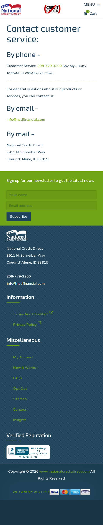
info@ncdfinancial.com (26, 119)
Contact (19, 409)
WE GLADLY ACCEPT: (51, 492)
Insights (19, 420)
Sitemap (20, 399)
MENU (90, 4)
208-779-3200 (49, 66)
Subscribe (18, 216)
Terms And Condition (30, 313)
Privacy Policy (25, 324)
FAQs (17, 378)
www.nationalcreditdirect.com (64, 471)
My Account (23, 357)
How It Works (24, 367)
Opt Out (20, 388)
